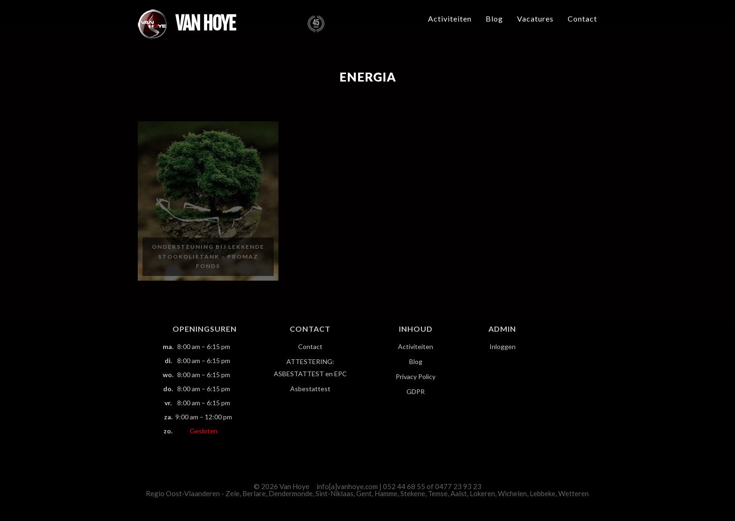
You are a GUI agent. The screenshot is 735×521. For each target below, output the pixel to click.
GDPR (415, 391)
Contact (582, 18)
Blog (494, 18)
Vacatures (535, 18)
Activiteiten (450, 18)
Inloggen (502, 346)
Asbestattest (310, 389)
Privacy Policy (415, 376)
